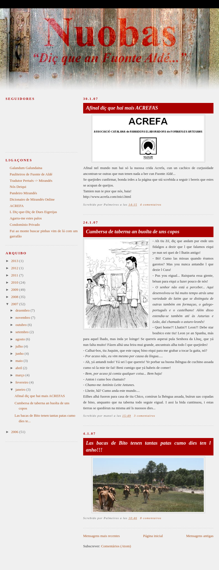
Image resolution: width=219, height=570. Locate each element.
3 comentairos (144, 415)
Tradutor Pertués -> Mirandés (31, 180)
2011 (15, 275)
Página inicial (153, 536)
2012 (15, 268)
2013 (15, 261)
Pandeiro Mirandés (23, 193)
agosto (21, 339)
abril (19, 368)
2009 (15, 289)
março (21, 375)
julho (20, 346)
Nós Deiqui (18, 187)
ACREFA (17, 206)
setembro (23, 332)
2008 (15, 297)
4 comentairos (150, 204)
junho (20, 353)
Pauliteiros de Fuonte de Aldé (31, 174)
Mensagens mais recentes (101, 536)
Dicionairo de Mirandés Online (32, 199)
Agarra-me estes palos (26, 218)
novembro (23, 317)
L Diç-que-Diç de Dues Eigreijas (33, 212)
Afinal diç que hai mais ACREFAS (122, 108)
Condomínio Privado (25, 224)
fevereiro (22, 382)
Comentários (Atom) (116, 546)
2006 (15, 432)
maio (20, 361)
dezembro (23, 310)
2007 (15, 304)
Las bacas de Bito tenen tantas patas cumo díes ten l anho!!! (148, 446)
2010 (15, 282)
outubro (22, 325)
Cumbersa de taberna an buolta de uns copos (132, 231)
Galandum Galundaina (26, 168)
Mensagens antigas (199, 536)
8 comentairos (150, 518)
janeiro (21, 389)
